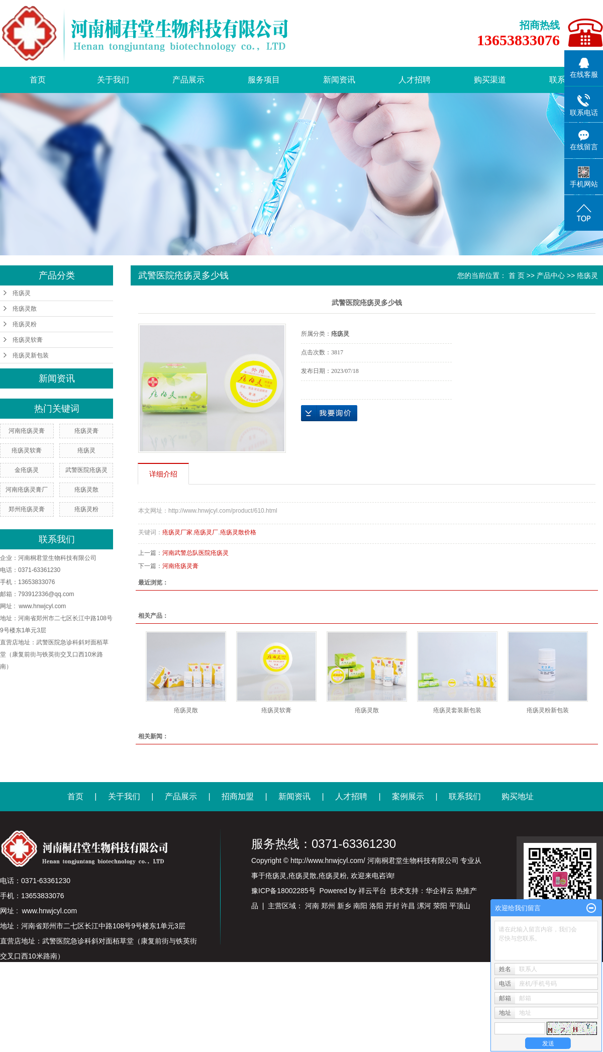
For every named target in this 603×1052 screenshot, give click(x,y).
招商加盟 (238, 796)
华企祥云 (440, 891)
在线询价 (329, 413)
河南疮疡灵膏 (27, 430)
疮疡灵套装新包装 (457, 710)
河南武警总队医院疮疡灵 (195, 552)
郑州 (328, 906)
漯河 (424, 906)
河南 (312, 906)
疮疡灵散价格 (238, 532)
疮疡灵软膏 (28, 339)
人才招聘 (414, 79)
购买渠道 (490, 79)
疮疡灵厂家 (177, 532)
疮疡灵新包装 (31, 355)
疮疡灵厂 (206, 532)
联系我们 (465, 796)
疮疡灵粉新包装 (548, 710)
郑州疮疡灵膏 (27, 509)
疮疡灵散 (25, 308)
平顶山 (459, 906)
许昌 (408, 906)
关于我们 (113, 79)
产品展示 (188, 79)
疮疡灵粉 (25, 324)
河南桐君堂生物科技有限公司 (57, 557)
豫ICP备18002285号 (283, 891)
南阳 (360, 906)
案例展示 (408, 796)
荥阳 (440, 906)
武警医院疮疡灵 (86, 469)
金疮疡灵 (27, 469)
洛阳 (376, 906)
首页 (38, 79)
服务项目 (264, 79)
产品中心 (551, 275)
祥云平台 (372, 891)
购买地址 (517, 796)
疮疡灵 (22, 293)
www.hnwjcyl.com (42, 606)
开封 (392, 906)
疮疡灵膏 (86, 430)
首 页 (517, 275)
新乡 (344, 906)
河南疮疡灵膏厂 (27, 489)
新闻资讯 (339, 79)
